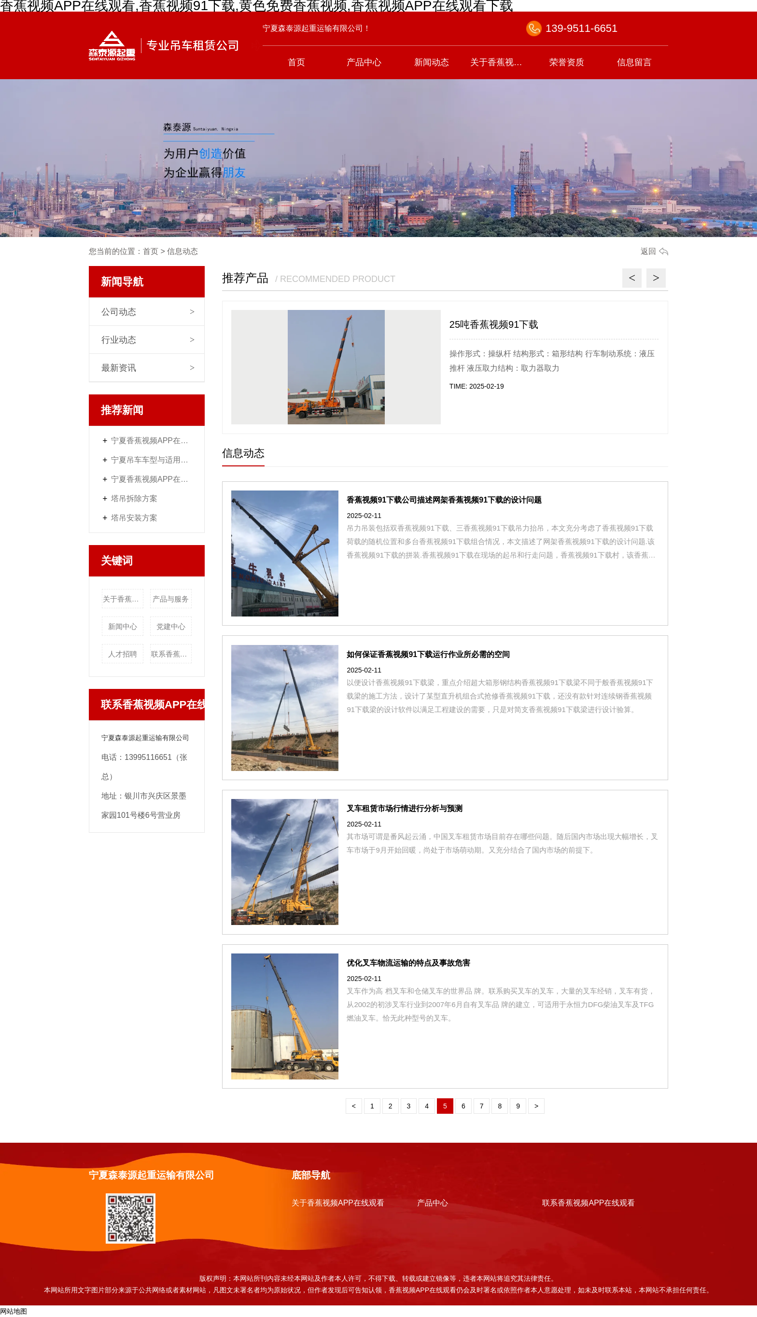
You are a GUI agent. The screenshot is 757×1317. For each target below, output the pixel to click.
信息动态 (243, 453)
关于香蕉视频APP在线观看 (501, 62)
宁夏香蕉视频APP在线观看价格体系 (151, 440)
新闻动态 (431, 62)
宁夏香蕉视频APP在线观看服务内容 (151, 479)
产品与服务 (171, 599)
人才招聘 (122, 654)
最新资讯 (118, 368)
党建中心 (170, 626)
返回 (648, 251)
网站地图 (13, 1311)
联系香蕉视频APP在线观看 (171, 654)
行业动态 (118, 340)
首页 (296, 62)
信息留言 (634, 62)
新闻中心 (122, 626)
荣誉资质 (566, 62)
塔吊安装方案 (134, 518)
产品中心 (364, 62)
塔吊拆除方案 (134, 498)
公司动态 (118, 312)
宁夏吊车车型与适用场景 (151, 460)
